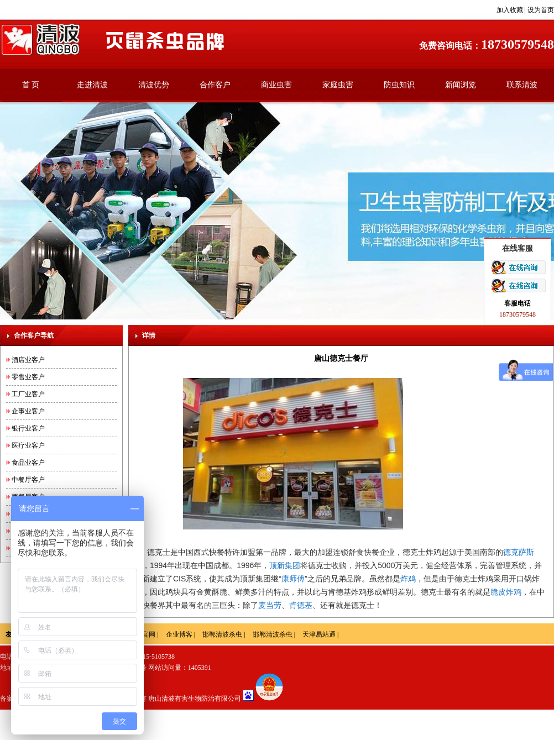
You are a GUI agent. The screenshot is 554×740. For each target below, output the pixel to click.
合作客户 (215, 85)
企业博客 (179, 634)
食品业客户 (28, 462)
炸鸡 (408, 578)
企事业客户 (28, 411)
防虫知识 (399, 85)
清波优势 (153, 85)
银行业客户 (28, 428)
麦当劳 (269, 605)
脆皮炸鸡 (505, 591)
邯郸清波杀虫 (222, 634)
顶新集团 (284, 565)
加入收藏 (509, 10)
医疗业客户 (28, 445)
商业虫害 (276, 85)
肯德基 (300, 605)
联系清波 (521, 85)
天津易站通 (319, 634)
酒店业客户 (28, 360)
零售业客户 (28, 377)
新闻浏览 (460, 85)
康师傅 (293, 578)
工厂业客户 (28, 394)
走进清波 (92, 85)
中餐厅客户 (28, 480)
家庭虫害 (337, 85)
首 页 (31, 85)
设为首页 (540, 10)
